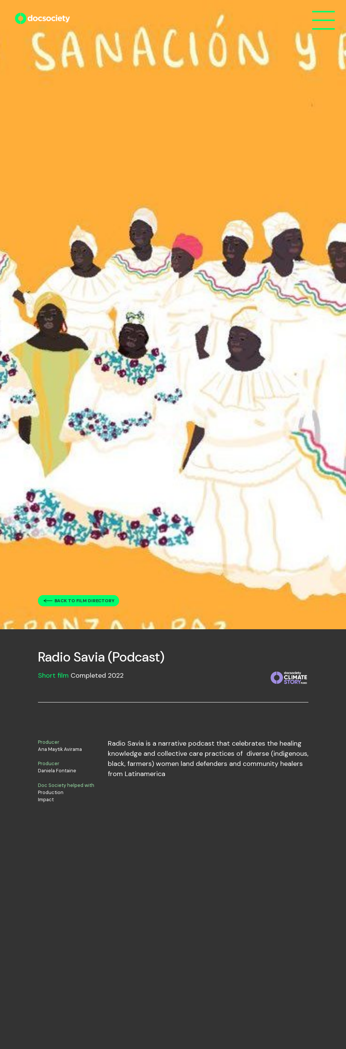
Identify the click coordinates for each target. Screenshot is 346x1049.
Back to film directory (84, 601)
